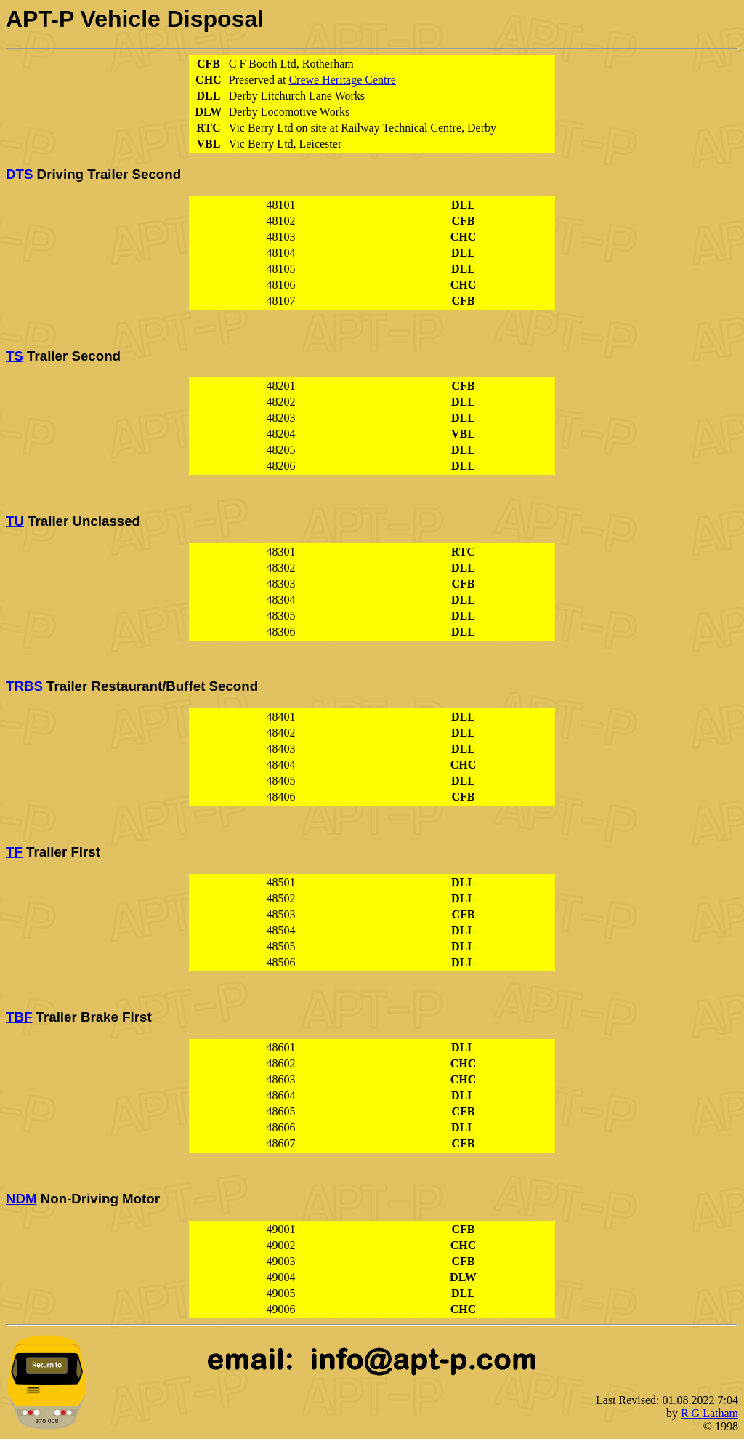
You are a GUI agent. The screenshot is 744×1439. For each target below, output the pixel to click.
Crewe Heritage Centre (341, 79)
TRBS (24, 686)
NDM (21, 1198)
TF (14, 851)
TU (15, 521)
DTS (19, 174)
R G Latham (709, 1413)
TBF (19, 1017)
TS (14, 356)
